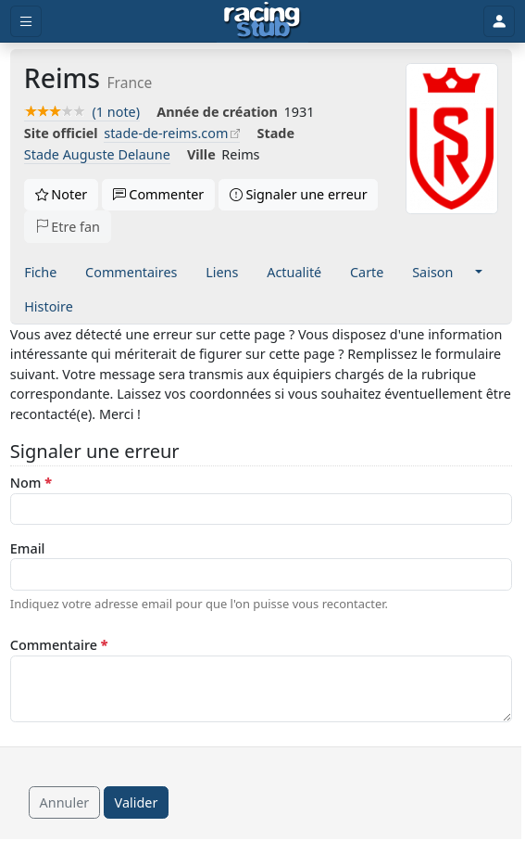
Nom (31, 482)
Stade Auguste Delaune (97, 154)
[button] (478, 272)
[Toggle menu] (26, 22)
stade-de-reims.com (166, 133)
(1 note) (82, 112)
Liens (222, 272)
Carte (366, 272)
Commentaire (59, 645)
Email (27, 548)
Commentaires (131, 272)
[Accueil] (262, 21)
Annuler (65, 802)
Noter (61, 194)
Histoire (48, 306)
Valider (136, 802)
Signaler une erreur (299, 194)
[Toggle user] (499, 22)
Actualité (294, 272)
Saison (432, 272)
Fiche (40, 272)
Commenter (159, 194)
